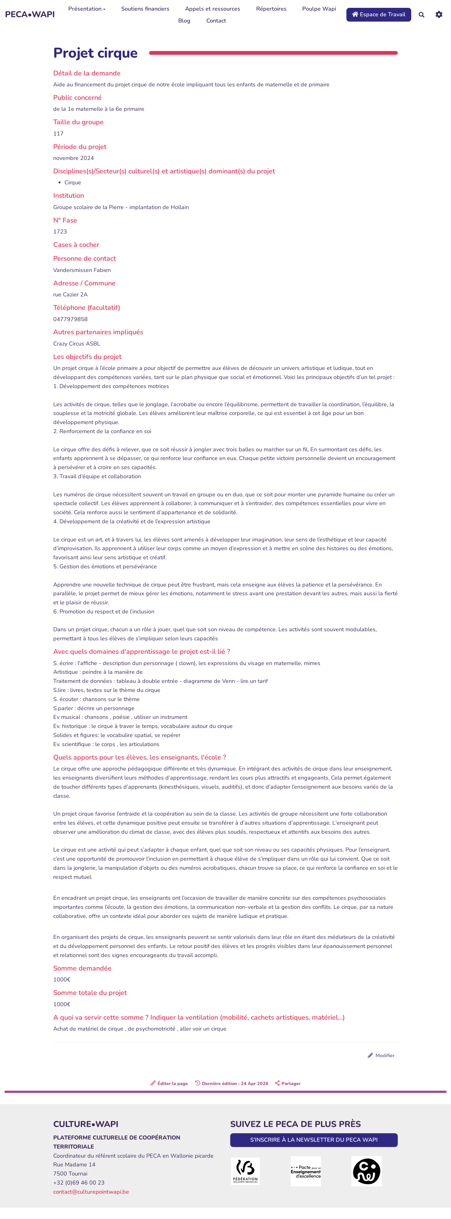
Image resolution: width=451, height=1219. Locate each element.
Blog (184, 20)
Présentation (87, 9)
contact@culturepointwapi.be (91, 1192)
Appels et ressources (212, 9)
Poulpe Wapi (319, 9)
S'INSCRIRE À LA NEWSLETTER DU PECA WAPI (314, 1140)
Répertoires (271, 9)
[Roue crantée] (439, 14)
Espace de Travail (379, 14)
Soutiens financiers (145, 9)
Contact (216, 20)
